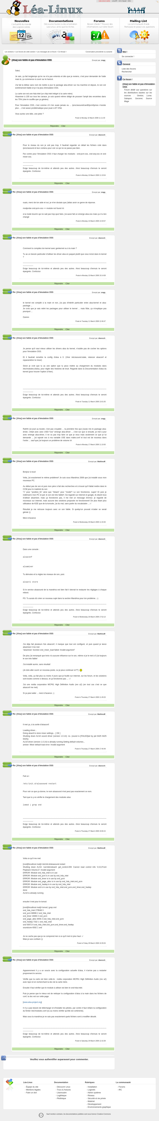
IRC (120, 1090)
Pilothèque (61, 1098)
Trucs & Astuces (64, 1090)
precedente (100, 52)
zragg (103, 60)
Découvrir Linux (63, 1087)
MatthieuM (101, 461)
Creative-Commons (104, 1114)
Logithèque (61, 1095)
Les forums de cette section (25, 52)
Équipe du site (32, 1087)
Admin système (94, 1093)
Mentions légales (33, 1090)
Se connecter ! (128, 56)
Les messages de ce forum (46, 52)
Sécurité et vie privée (97, 1098)
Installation (92, 1087)
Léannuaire (61, 1093)
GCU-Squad (122, 1)
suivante (109, 52)
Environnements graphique (99, 1107)
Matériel (91, 1101)
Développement (94, 1104)
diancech (101, 135)
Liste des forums (129, 69)
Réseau (91, 1095)
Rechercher (127, 72)
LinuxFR (114, 1)
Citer (63, 126)
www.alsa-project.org (32, 1002)
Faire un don (31, 1093)
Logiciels (91, 1090)
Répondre (54, 126)
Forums (122, 1087)
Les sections (9, 52)
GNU (129, 1)
